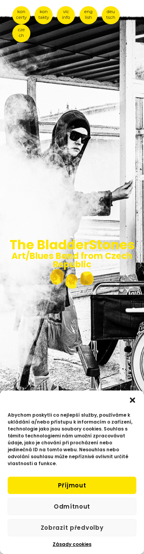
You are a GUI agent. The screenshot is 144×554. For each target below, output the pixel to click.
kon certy (21, 14)
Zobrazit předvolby (72, 528)
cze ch (21, 32)
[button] (132, 400)
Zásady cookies (72, 544)
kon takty (43, 14)
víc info (66, 14)
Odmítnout (72, 506)
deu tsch (111, 14)
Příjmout (72, 485)
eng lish (88, 14)
